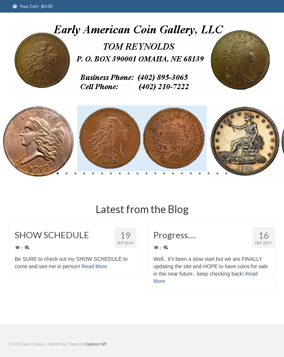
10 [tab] (137, 174)
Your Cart (33, 6)
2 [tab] (66, 174)
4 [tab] (84, 174)
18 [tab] (208, 174)
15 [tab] (182, 174)
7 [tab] (111, 174)
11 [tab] (146, 174)
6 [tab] (102, 174)
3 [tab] (75, 174)
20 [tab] (226, 174)
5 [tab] (93, 174)
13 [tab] (164, 174)
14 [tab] (173, 174)
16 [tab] (191, 174)
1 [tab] (57, 174)
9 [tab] (128, 174)
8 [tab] (120, 174)
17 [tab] (199, 174)
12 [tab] (155, 174)
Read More (94, 266)
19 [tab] (217, 174)
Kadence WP (96, 344)
